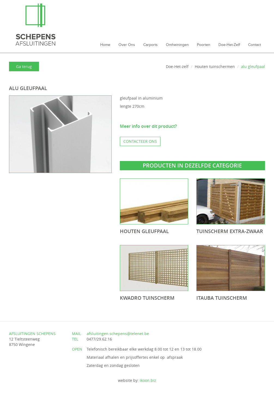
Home (105, 45)
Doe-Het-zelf (229, 45)
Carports (150, 45)
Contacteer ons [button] (140, 141)
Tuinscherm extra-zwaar (229, 231)
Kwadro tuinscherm (147, 298)
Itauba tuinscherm (221, 298)
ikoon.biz (148, 380)
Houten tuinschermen (215, 66)
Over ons (126, 45)
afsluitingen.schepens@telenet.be (118, 333)
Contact (254, 45)
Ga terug (24, 66)
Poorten (203, 45)
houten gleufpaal (144, 231)
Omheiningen (177, 45)
